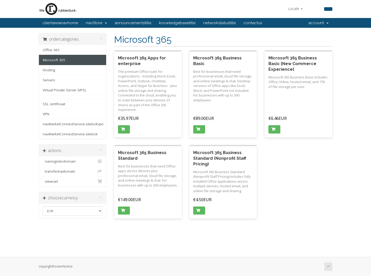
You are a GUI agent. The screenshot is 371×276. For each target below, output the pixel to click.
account (318, 23)
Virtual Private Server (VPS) (64, 90)
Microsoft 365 (54, 60)
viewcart (72, 181)
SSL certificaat (54, 104)
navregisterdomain (72, 161)
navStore (96, 23)
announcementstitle (133, 23)
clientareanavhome (60, 23)
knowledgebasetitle (177, 23)
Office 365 (51, 50)
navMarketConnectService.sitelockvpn (73, 124)
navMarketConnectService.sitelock (70, 134)
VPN (46, 114)
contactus (252, 23)
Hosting (49, 70)
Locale (295, 8)
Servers (49, 80)
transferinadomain (72, 171)
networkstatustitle (219, 23)
